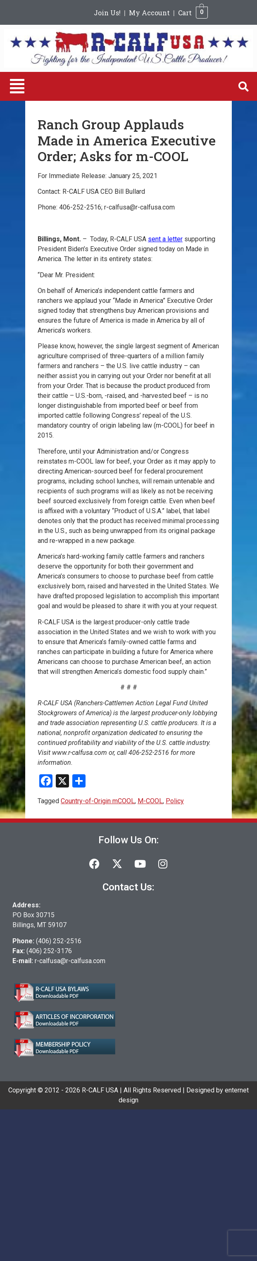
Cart (185, 12)
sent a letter (165, 239)
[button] (17, 86)
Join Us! (107, 12)
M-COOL (150, 801)
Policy (175, 801)
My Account (149, 12)
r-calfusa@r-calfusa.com (70, 961)
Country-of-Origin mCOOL (98, 801)
